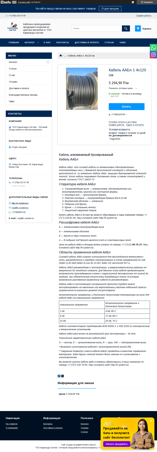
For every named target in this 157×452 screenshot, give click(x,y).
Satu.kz (92, 445)
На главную (11, 424)
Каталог (30, 42)
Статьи (109, 42)
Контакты (62, 42)
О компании (12, 428)
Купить (126, 106)
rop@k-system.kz (20, 207)
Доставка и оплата (87, 42)
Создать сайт (24, 2)
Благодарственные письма (23, 95)
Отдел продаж (110, 8)
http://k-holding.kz (20, 203)
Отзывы (13, 81)
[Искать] (126, 28)
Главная (14, 42)
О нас (47, 42)
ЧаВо (123, 42)
